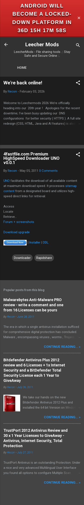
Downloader (22, 258)
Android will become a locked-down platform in (42, 14)
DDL (46, 242)
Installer (34, 242)
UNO (6, 181)
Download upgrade (16, 232)
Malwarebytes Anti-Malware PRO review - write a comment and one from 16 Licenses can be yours (33, 304)
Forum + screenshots (18, 222)
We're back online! (22, 82)
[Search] (78, 45)
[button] (78, 83)
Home (22, 68)
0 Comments (48, 171)
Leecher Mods (42, 45)
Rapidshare (44, 258)
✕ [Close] (79, 18)
